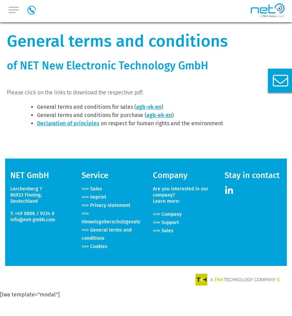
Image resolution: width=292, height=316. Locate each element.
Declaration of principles (68, 123)
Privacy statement (110, 205)
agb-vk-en (148, 107)
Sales (96, 189)
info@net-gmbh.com (32, 220)
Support (170, 222)
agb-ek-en (159, 115)
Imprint (98, 197)
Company (171, 214)
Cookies (98, 246)
